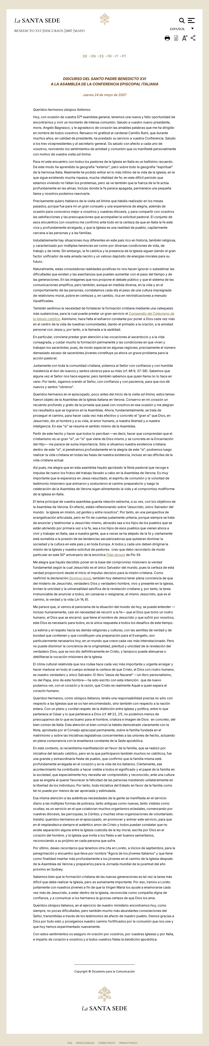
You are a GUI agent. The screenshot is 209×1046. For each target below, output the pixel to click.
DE (85, 56)
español (179, 30)
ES (102, 56)
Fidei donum (115, 555)
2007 (69, 30)
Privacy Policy (128, 1042)
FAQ (70, 1042)
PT (124, 56)
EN (93, 56)
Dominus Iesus (80, 578)
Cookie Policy (106, 1042)
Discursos (53, 30)
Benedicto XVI (28, 30)
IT (116, 56)
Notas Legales (85, 1042)
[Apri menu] (191, 20)
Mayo (79, 30)
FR (109, 56)
